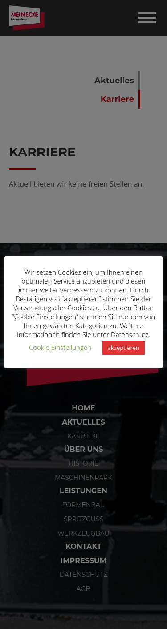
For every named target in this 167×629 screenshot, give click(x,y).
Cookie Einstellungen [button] (60, 347)
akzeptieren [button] (123, 348)
